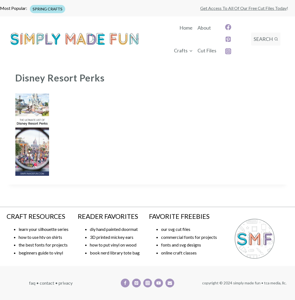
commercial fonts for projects (189, 237)
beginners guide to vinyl (41, 252)
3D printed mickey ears (111, 237)
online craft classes (179, 252)
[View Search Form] (265, 39)
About (204, 28)
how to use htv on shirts (40, 237)
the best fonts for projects (43, 244)
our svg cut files (175, 229)
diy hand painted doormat (114, 229)
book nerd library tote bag (115, 252)
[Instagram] (228, 51)
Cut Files (206, 50)
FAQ (32, 282)
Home (186, 28)
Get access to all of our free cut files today (243, 8)
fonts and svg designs (181, 244)
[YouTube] (158, 283)
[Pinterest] (228, 39)
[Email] (169, 283)
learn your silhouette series (43, 229)
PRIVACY (66, 282)
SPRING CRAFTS (47, 9)
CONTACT (47, 282)
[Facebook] (228, 27)
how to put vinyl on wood (113, 244)
